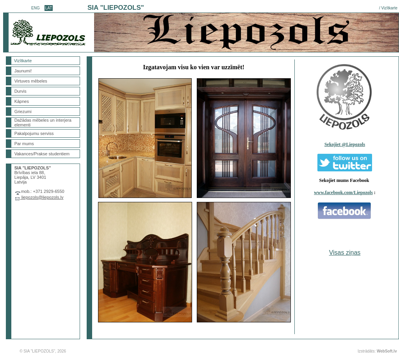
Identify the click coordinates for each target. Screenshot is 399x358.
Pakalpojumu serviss (34, 133)
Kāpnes (21, 101)
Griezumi (23, 111)
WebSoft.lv (387, 351)
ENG (35, 8)
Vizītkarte (389, 8)
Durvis (20, 91)
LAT (48, 8)
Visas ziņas (345, 252)
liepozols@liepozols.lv (42, 197)
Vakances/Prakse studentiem (42, 153)
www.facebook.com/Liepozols (343, 192)
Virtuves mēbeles (30, 81)
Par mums (24, 143)
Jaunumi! (23, 70)
